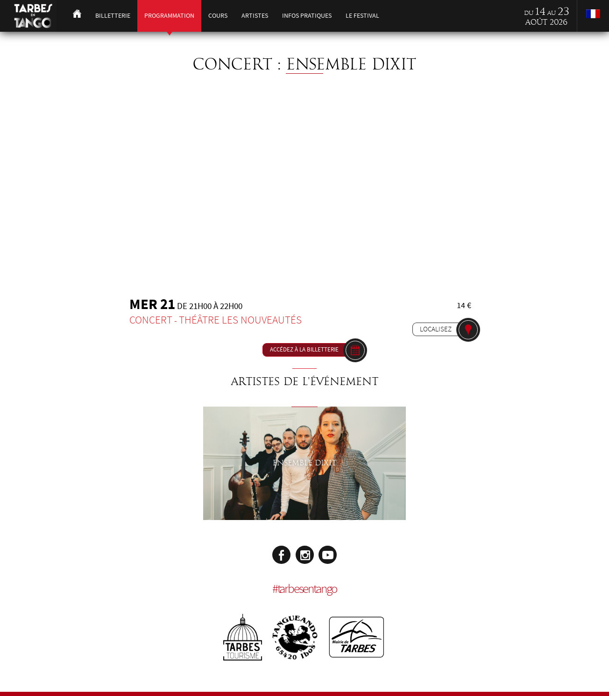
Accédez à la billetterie (304, 349)
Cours (217, 15)
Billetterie (112, 15)
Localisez (436, 329)
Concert (150, 320)
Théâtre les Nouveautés (240, 320)
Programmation (169, 15)
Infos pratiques (307, 15)
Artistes (254, 15)
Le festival (362, 15)
